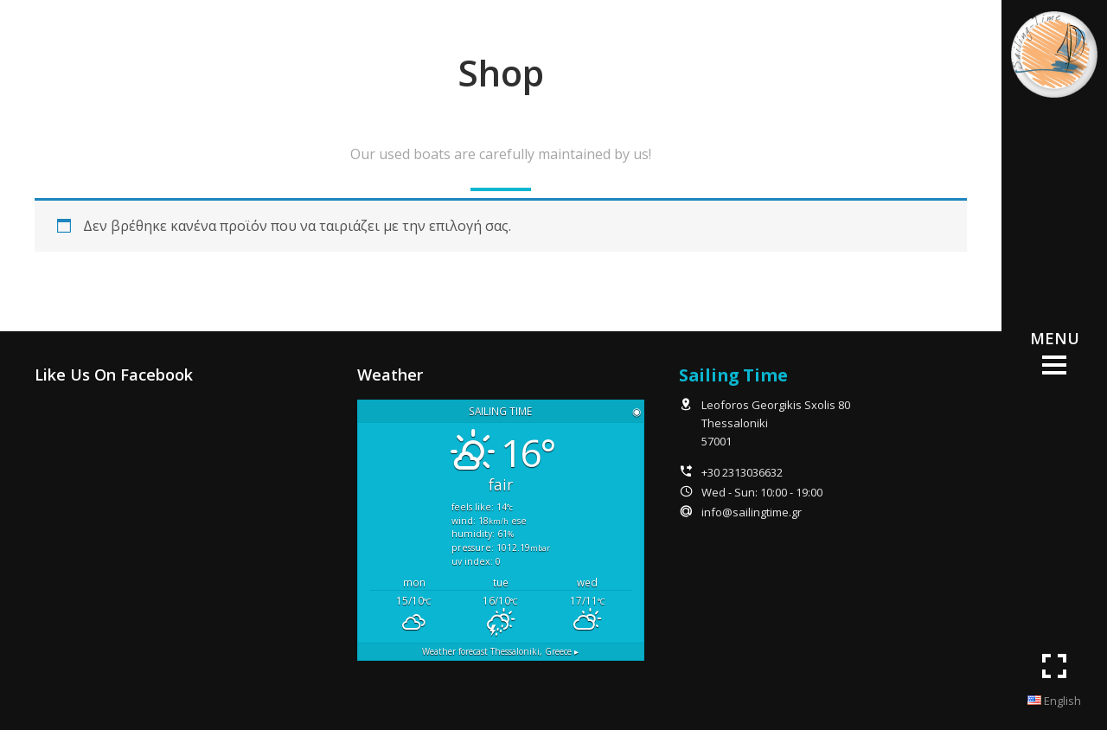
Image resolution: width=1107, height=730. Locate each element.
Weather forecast (500, 651)
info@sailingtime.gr (751, 512)
